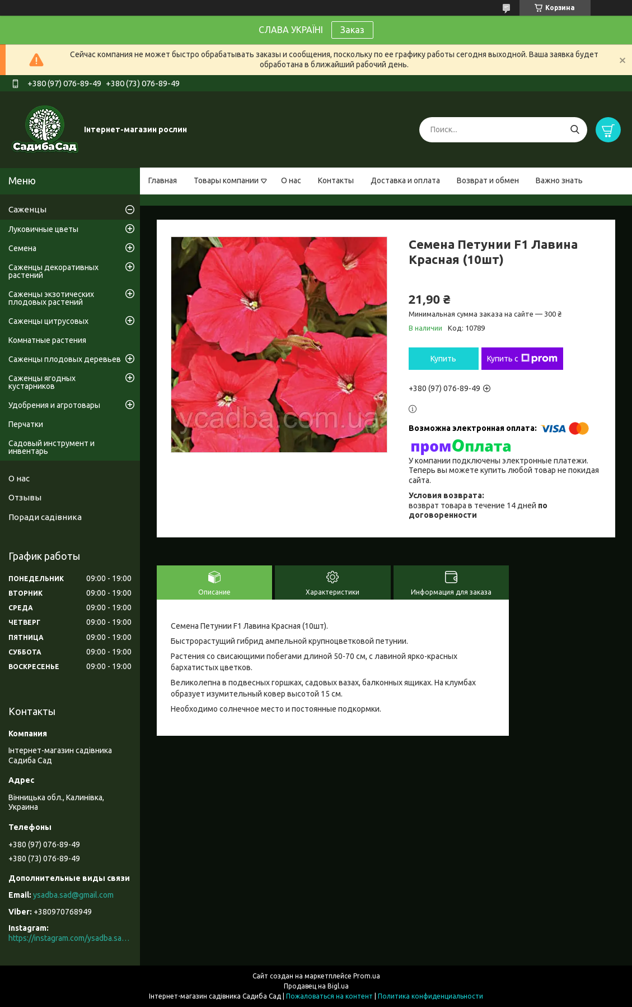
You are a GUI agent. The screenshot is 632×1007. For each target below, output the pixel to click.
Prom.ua (366, 976)
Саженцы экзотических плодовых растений (51, 298)
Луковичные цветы (43, 229)
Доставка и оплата (405, 180)
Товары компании (226, 180)
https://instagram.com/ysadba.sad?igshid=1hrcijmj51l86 (70, 938)
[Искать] (574, 129)
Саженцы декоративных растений (53, 271)
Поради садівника (45, 517)
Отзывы (24, 497)
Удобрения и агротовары (54, 405)
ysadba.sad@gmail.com (73, 894)
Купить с (522, 359)
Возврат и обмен (488, 180)
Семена (22, 248)
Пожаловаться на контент (329, 996)
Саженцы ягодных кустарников (42, 382)
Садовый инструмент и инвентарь (51, 447)
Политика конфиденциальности (430, 996)
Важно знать (559, 180)
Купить (443, 358)
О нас (291, 180)
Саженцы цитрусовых (48, 321)
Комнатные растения (47, 340)
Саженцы (27, 209)
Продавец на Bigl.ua (316, 986)
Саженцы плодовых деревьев (64, 359)
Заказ (352, 30)
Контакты (336, 180)
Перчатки (25, 424)
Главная (162, 180)
